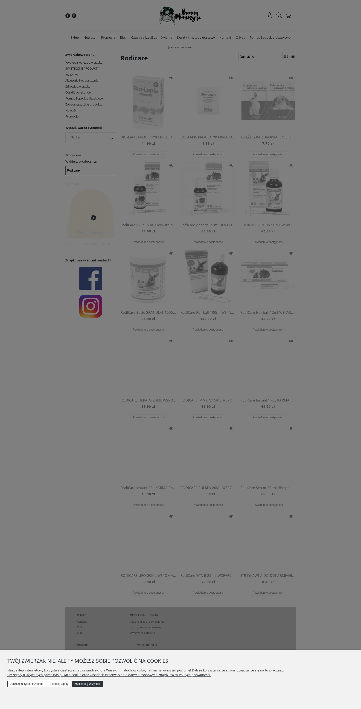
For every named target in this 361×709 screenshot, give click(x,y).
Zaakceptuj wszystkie (87, 684)
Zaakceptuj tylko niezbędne (26, 684)
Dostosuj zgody (58, 684)
